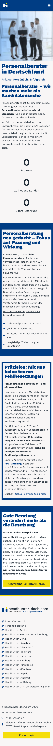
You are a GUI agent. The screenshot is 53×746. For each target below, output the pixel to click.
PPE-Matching (13, 463)
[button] (49, 5)
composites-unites (35, 493)
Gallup (19, 493)
